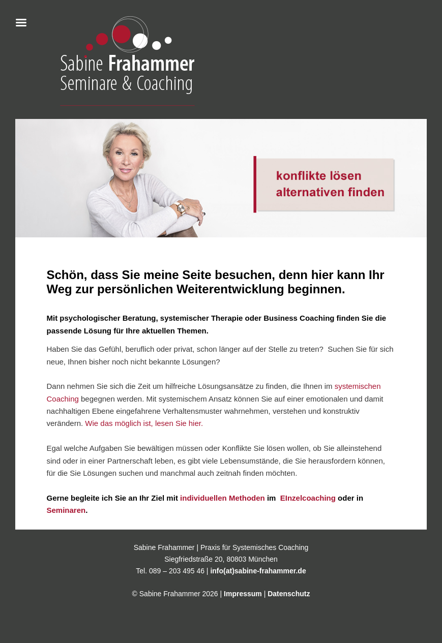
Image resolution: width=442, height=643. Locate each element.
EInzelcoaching (307, 498)
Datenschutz (289, 594)
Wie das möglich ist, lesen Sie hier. (144, 423)
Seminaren (65, 510)
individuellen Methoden (222, 498)
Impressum (243, 594)
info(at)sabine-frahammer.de (258, 571)
